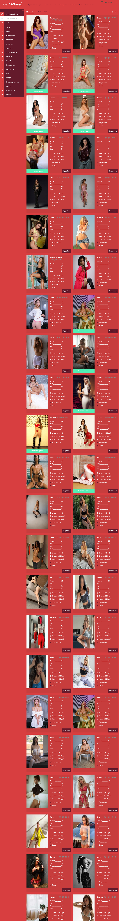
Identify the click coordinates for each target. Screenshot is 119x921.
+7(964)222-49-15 (110, 138)
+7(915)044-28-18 (63, 337)
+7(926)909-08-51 (63, 298)
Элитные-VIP (57, 5)
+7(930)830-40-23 (110, 897)
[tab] (30, 12)
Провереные (67, 5)
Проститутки (32, 5)
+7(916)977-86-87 (63, 417)
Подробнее (66, 51)
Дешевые (48, 5)
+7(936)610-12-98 (110, 218)
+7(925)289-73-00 (56, 260)
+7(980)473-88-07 (110, 178)
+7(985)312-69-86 (63, 537)
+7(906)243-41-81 (56, 20)
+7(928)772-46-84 (110, 258)
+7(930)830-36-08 (110, 417)
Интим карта (89, 5)
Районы (75, 5)
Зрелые (40, 5)
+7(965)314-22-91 (63, 777)
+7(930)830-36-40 (63, 817)
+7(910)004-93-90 (110, 457)
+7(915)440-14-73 (63, 58)
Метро (81, 5)
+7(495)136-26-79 (110, 98)
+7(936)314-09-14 (63, 218)
